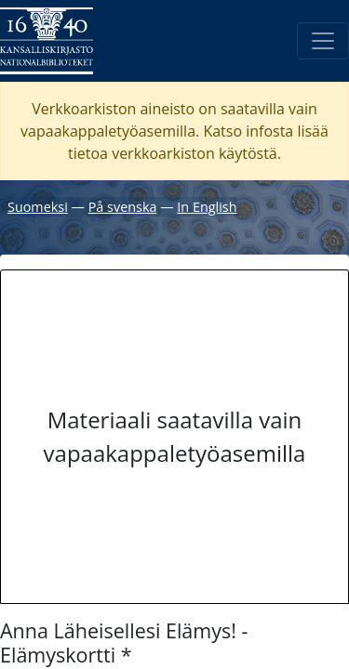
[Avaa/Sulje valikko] (323, 40)
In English (206, 207)
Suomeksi (37, 207)
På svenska (122, 207)
